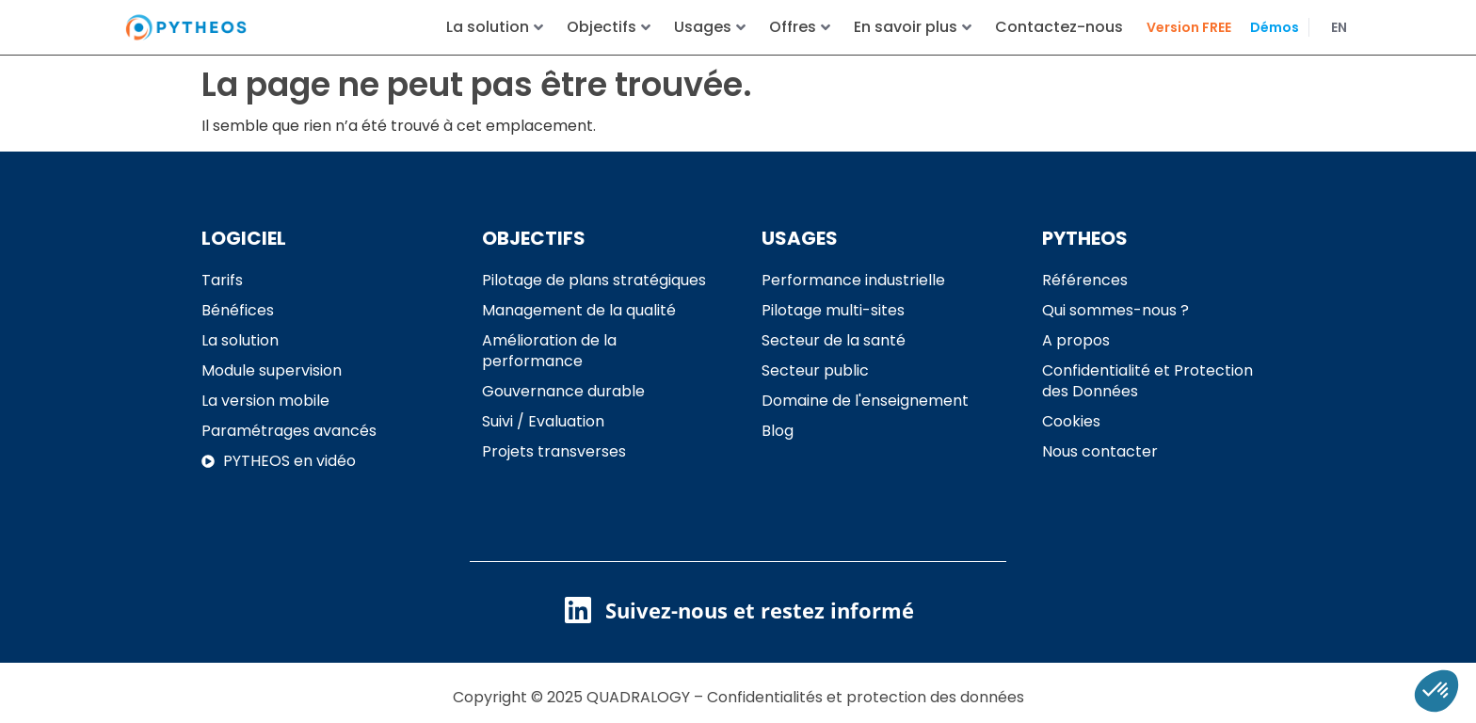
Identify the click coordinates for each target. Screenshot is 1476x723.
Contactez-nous (1059, 27)
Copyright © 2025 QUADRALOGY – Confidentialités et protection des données (738, 690)
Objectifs (608, 27)
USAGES (800, 231)
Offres (799, 27)
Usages (710, 27)
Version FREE (1189, 27)
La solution (494, 27)
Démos (1274, 27)
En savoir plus (912, 27)
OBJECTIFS (534, 231)
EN (1339, 27)
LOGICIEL (243, 231)
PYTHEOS (1085, 231)
